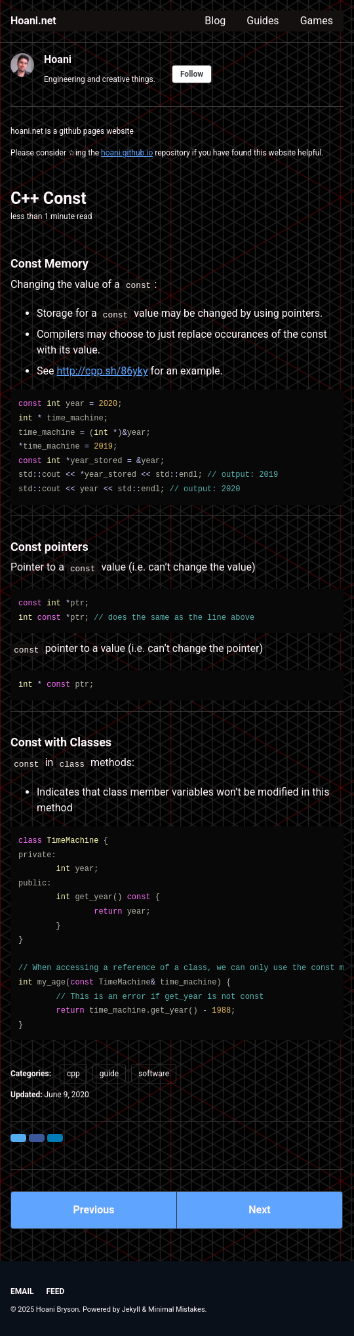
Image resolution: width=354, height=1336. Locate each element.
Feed (55, 1291)
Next (259, 1210)
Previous (93, 1210)
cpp (73, 1073)
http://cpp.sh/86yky (102, 371)
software (153, 1073)
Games (316, 20)
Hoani (57, 59)
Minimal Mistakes (176, 1309)
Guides (262, 20)
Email (21, 1291)
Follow (191, 74)
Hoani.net (33, 20)
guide (109, 1073)
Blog (215, 20)
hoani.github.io (127, 152)
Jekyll (131, 1309)
